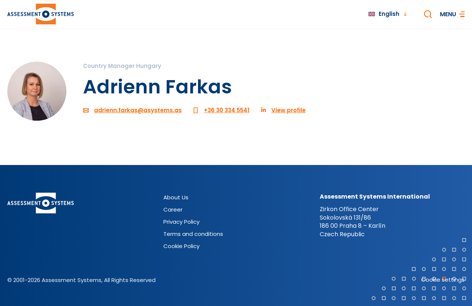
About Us (175, 197)
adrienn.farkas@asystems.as (138, 110)
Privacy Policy (181, 222)
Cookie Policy (181, 246)
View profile (288, 110)
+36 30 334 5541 (226, 110)
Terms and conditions (193, 234)
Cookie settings (443, 279)
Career (173, 209)
